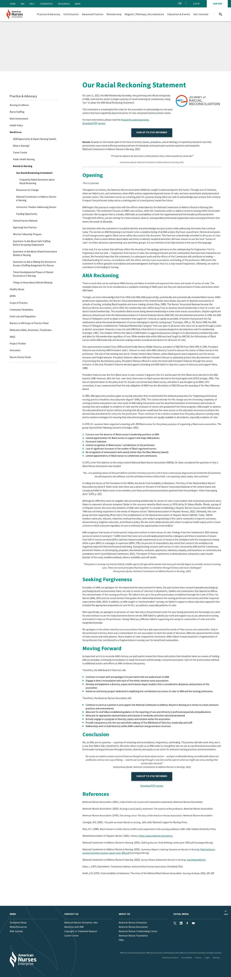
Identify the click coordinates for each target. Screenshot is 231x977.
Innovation (15, 350)
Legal (207, 957)
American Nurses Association (133, 926)
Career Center (20, 152)
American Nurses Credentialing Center (138, 931)
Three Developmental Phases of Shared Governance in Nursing (33, 274)
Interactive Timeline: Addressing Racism (36, 207)
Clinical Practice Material (25, 220)
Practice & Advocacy (23, 96)
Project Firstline (18, 343)
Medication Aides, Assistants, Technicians (31, 329)
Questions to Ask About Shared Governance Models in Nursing (35, 253)
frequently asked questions (135, 119)
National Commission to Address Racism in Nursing (36, 198)
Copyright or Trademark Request (80, 931)
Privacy (198, 957)
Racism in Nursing (22, 166)
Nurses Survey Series (20, 357)
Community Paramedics (21, 309)
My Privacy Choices (170, 957)
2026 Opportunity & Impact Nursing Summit (34, 138)
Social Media (181, 913)
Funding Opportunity (26, 213)
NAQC (13, 336)
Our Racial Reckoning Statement (34, 172)
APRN (13, 296)
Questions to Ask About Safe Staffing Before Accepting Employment (32, 243)
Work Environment (19, 118)
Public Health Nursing (24, 159)
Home (13, 3)
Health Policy (16, 125)
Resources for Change (27, 189)
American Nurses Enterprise (133, 922)
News (77, 3)
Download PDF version (93, 123)
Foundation (46, 3)
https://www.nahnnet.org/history (155, 835)
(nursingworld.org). (196, 859)
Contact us (71, 913)
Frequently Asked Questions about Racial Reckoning (37, 181)
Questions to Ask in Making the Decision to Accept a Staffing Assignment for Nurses (34, 263)
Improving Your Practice (25, 227)
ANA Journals (16, 931)
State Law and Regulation (23, 316)
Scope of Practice (19, 302)
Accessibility (187, 957)
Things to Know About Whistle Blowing (32, 282)
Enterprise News (18, 922)
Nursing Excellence (19, 105)
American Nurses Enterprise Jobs (81, 922)
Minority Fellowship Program (27, 234)
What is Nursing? (21, 145)
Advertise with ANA (74, 926)
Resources (64, 3)
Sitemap (216, 957)
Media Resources (18, 926)
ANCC (32, 3)
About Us (124, 913)
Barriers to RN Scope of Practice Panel (29, 323)
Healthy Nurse (17, 289)
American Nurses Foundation (133, 935)
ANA (23, 3)
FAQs (121, 939)
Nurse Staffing (17, 111)
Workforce (15, 132)
